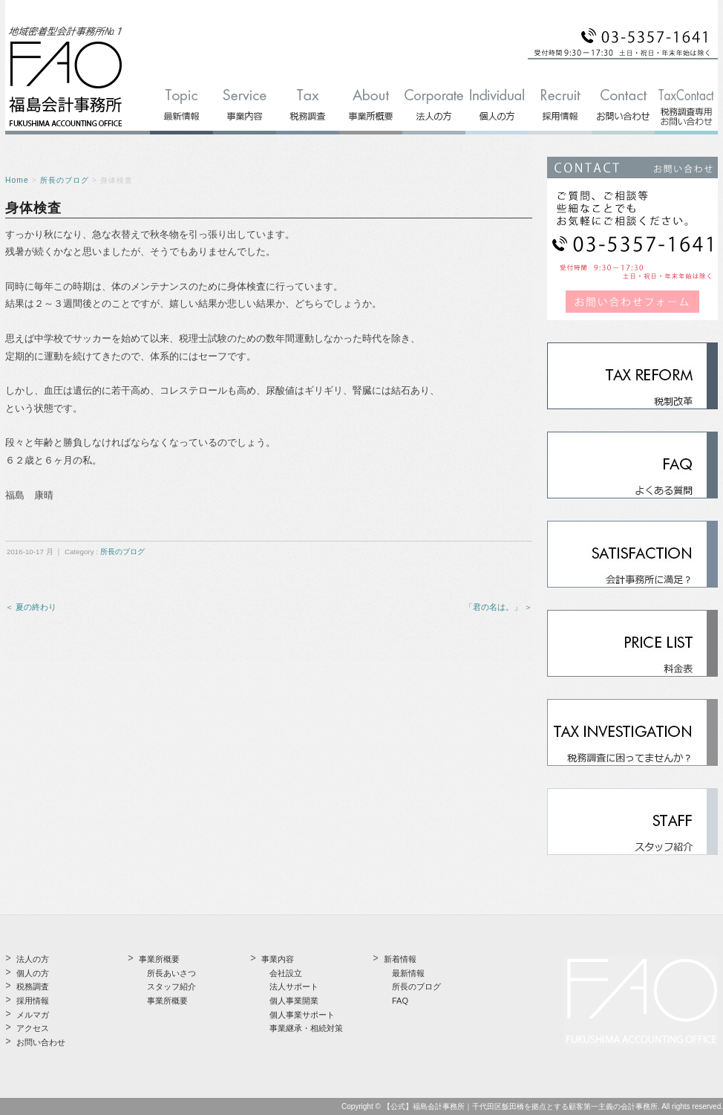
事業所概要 (167, 1000)
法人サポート (293, 986)
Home (17, 180)
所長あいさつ (171, 973)
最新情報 (408, 973)
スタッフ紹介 (171, 986)
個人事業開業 (293, 1000)
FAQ (400, 1000)
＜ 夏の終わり (30, 606)
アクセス (32, 1028)
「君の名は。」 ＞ (498, 606)
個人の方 (32, 973)
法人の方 (32, 959)
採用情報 (32, 1000)
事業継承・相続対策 (306, 1028)
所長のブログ (64, 180)
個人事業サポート (302, 1014)
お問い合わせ (40, 1042)
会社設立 (285, 973)
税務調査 (32, 986)
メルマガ (32, 1014)
